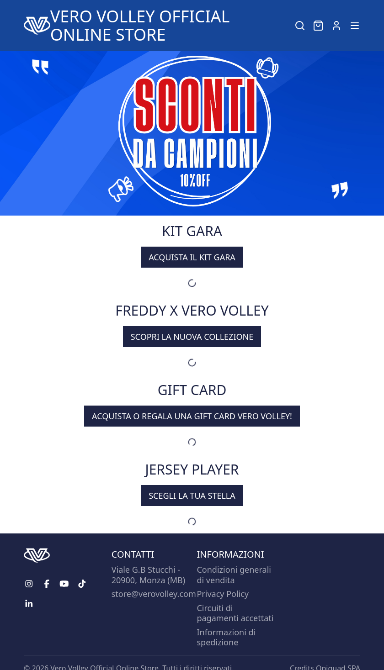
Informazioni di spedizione (226, 637)
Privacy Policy (223, 593)
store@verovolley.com (154, 593)
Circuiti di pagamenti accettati (235, 613)
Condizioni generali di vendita (234, 575)
